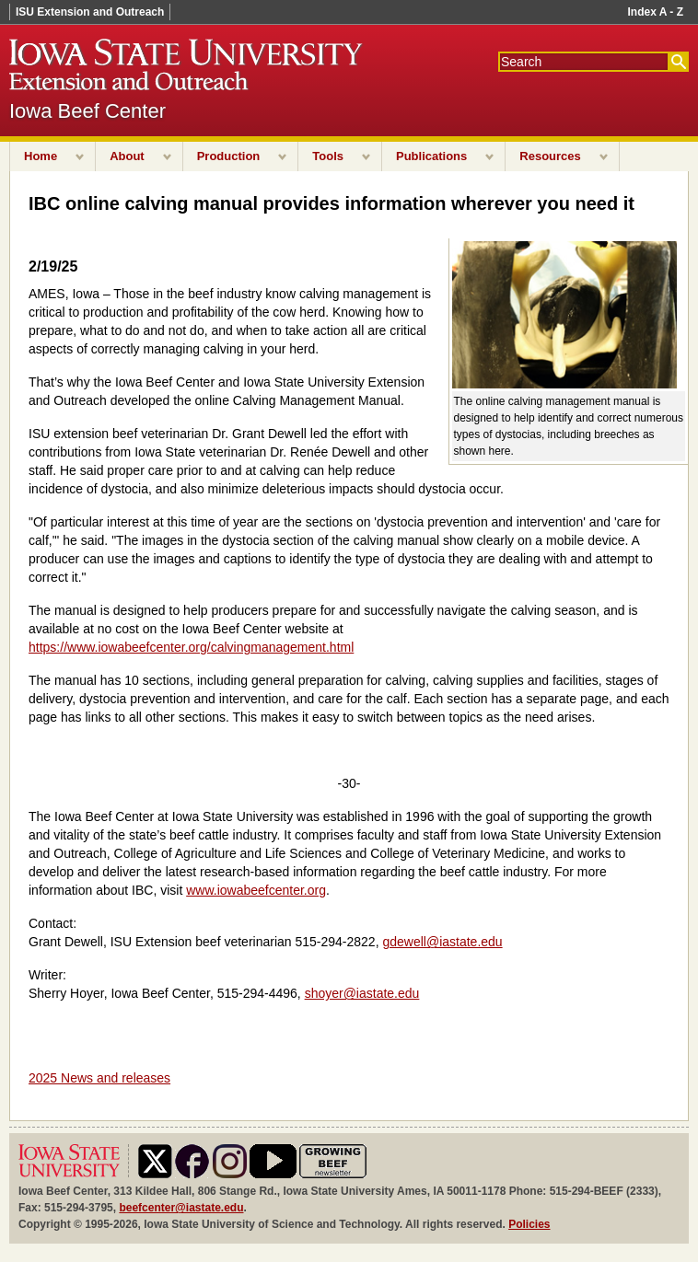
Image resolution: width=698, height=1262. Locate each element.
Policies (529, 1224)
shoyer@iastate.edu (362, 993)
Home (40, 156)
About (127, 156)
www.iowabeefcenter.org (256, 890)
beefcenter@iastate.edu (181, 1207)
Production (229, 156)
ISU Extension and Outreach (90, 12)
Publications (431, 156)
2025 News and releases (99, 1078)
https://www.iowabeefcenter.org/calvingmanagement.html (191, 647)
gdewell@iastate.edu (442, 941)
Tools (327, 156)
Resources (549, 156)
